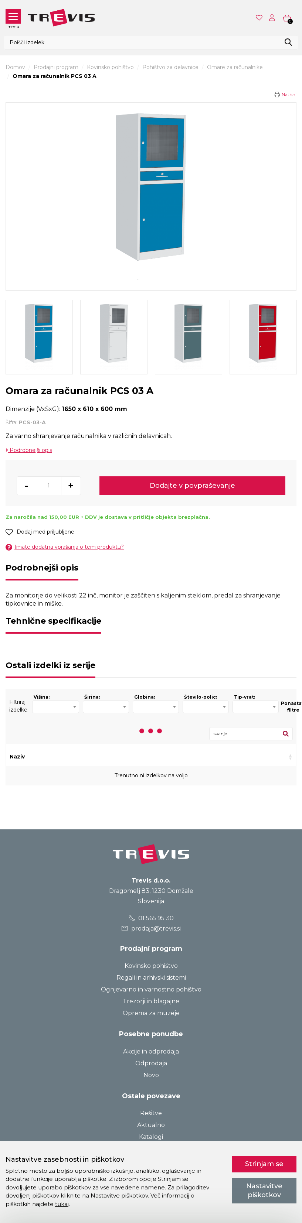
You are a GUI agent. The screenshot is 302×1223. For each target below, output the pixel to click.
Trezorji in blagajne (151, 1001)
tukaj (62, 1203)
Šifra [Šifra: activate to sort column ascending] (75, 756)
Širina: (92, 697)
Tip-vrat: (244, 697)
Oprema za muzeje (151, 1013)
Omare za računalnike (235, 67)
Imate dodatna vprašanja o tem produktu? (65, 547)
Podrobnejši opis (29, 450)
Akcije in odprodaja (151, 1051)
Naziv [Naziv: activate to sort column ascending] (17, 756)
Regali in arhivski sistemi (151, 977)
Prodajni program (56, 67)
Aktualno (151, 1124)
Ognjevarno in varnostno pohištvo (151, 989)
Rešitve (151, 1113)
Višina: (42, 697)
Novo (151, 1075)
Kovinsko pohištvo (110, 67)
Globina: (144, 697)
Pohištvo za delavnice (170, 67)
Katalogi (151, 1136)
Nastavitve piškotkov (264, 1190)
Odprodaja (151, 1063)
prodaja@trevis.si (151, 928)
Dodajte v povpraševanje (192, 486)
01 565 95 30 (151, 918)
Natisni (289, 94)
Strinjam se (264, 1164)
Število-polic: (200, 697)
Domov (15, 67)
